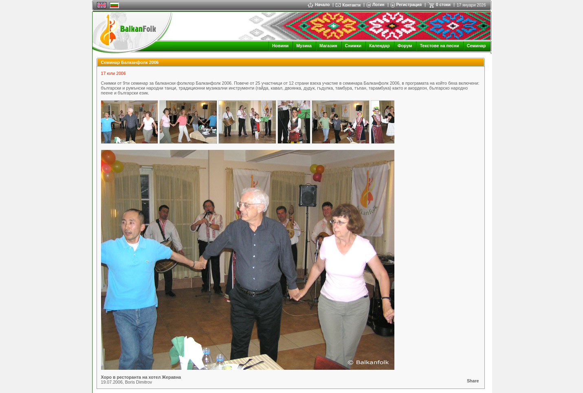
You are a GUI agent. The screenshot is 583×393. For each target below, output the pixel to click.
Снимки (353, 45)
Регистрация (409, 4)
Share (473, 380)
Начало (319, 4)
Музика (304, 45)
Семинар (476, 45)
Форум (405, 45)
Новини (280, 45)
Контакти (351, 5)
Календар (379, 45)
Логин (378, 4)
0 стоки (443, 4)
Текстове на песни (439, 45)
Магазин (328, 45)
